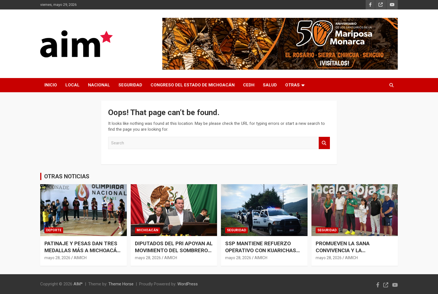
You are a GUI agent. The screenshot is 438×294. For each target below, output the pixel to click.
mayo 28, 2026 (57, 258)
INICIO (50, 85)
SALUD (270, 85)
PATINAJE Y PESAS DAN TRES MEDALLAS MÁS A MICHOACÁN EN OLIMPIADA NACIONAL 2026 (82, 250)
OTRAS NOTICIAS (66, 176)
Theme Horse (121, 283)
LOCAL (72, 85)
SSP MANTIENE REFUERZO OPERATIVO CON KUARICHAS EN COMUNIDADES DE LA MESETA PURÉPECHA (260, 253)
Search (324, 143)
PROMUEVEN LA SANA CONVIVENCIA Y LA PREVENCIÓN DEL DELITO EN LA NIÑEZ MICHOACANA (354, 253)
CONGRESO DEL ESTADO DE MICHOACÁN (193, 85)
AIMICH (80, 258)
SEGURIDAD (130, 85)
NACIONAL (99, 85)
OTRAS (292, 85)
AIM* (78, 283)
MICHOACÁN (147, 230)
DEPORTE (53, 230)
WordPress (187, 283)
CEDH (248, 85)
